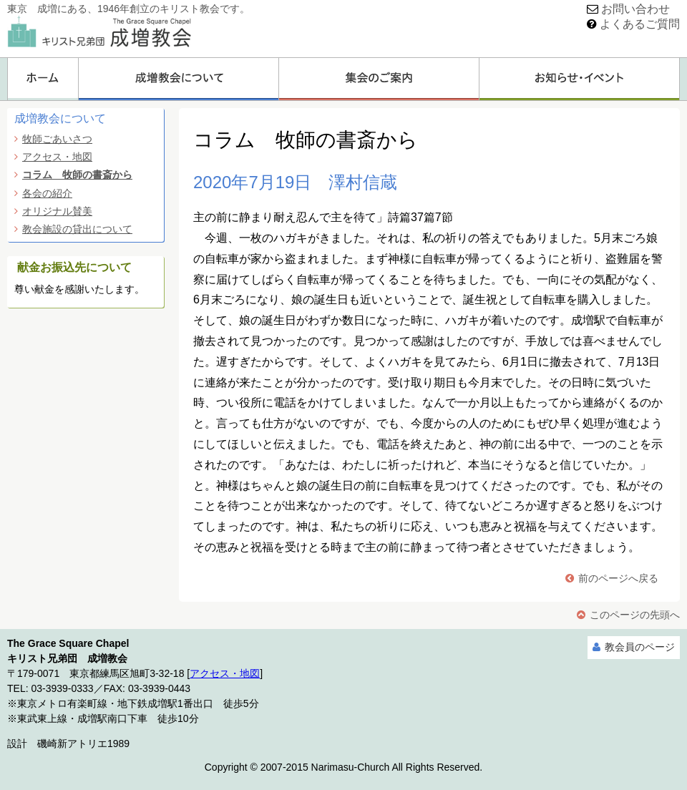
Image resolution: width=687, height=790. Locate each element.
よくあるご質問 (640, 24)
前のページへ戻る (618, 578)
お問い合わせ (635, 9)
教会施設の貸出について (77, 229)
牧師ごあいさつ (57, 139)
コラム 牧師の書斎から (77, 174)
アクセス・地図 (57, 156)
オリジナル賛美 (57, 211)
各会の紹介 (47, 193)
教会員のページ (640, 647)
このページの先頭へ (635, 614)
